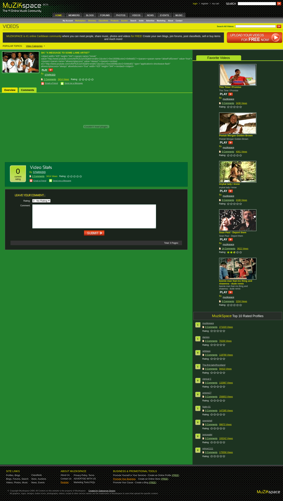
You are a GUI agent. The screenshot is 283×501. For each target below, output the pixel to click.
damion (206, 337)
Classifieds (103, 21)
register (204, 3)
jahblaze (206, 351)
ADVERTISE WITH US (85, 478)
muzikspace (228, 99)
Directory (92, 21)
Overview (9, 90)
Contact (179, 21)
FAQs (92, 482)
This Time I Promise (230, 87)
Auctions (42, 479)
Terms (91, 475)
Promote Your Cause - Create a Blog (130, 482)
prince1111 (207, 448)
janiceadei (207, 434)
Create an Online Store (149, 479)
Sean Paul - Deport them (232, 232)
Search (133, 21)
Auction (124, 21)
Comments (27, 90)
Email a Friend (51, 83)
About (170, 21)
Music (25, 482)
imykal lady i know (229, 184)
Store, (34, 479)
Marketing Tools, (82, 482)
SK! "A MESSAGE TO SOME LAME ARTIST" (65, 52)
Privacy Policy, (81, 475)
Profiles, (10, 475)
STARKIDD (50, 75)
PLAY (44, 70)
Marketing (161, 21)
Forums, (17, 479)
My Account (68, 21)
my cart (215, 3)
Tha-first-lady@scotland (213, 365)
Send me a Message (74, 83)
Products (115, 21)
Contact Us (66, 478)
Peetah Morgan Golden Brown (236, 135)
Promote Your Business (124, 479)
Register (65, 482)
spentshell (207, 420)
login (195, 3)
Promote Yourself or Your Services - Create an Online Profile (142, 475)
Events (41, 482)
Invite (141, 21)
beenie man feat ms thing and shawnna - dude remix (235, 282)
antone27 (207, 393)
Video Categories (34, 46)
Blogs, (9, 479)
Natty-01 (206, 407)
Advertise (150, 21)
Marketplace (80, 21)
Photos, (17, 482)
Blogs (17, 475)
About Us (65, 475)
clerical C (206, 379)
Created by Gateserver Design (101, 491)
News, (34, 482)
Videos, (9, 482)
